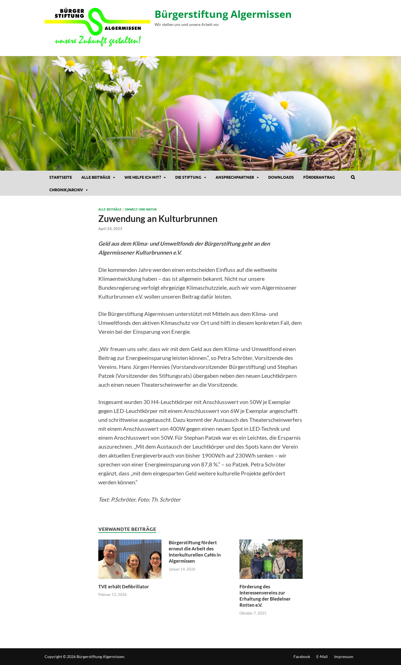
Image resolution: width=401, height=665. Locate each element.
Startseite (60, 177)
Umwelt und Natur (141, 209)
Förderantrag (319, 177)
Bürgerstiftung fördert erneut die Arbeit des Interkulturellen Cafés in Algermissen (195, 552)
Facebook (302, 656)
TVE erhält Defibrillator (123, 586)
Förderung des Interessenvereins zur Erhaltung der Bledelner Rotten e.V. (265, 596)
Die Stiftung (188, 177)
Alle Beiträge (95, 177)
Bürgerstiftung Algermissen (223, 14)
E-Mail (322, 656)
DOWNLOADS (281, 177)
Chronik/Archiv (66, 189)
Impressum (343, 656)
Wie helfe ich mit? (142, 177)
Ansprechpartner (235, 177)
